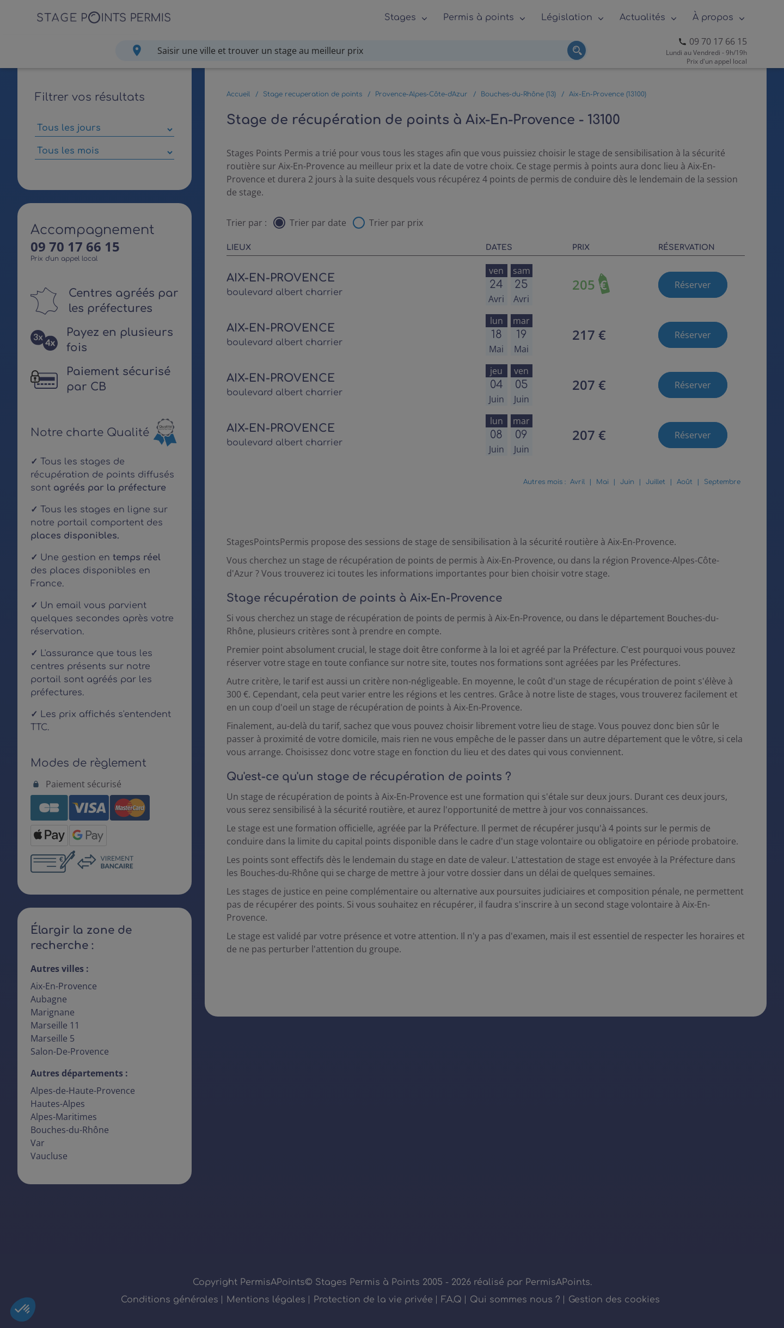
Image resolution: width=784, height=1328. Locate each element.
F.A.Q (451, 1300)
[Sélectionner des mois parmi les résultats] (104, 152)
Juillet (655, 482)
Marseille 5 (52, 1038)
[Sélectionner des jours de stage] (104, 130)
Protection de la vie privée (373, 1300)
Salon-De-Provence (69, 1051)
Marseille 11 (54, 1025)
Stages (400, 17)
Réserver (693, 285)
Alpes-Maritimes (63, 1117)
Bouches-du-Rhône (69, 1130)
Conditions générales (169, 1300)
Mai (602, 482)
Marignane (52, 1012)
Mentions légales (265, 1300)
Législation (566, 17)
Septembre (722, 482)
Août (685, 482)
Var (37, 1143)
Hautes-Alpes (57, 1104)
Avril (577, 482)
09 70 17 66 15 (718, 41)
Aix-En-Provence (63, 986)
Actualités (642, 17)
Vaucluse (49, 1156)
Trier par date (318, 223)
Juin (627, 482)
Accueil (238, 94)
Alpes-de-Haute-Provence (82, 1091)
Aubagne (48, 999)
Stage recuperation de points (312, 94)
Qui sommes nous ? (515, 1300)
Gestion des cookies (614, 1300)
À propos (713, 17)
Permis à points (478, 17)
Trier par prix (396, 223)
